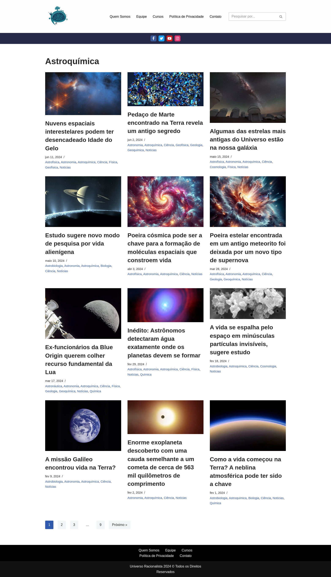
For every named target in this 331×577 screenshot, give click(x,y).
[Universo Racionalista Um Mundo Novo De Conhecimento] (58, 16)
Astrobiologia (54, 265)
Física (113, 162)
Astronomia (68, 162)
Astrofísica (52, 162)
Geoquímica (136, 150)
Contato (215, 16)
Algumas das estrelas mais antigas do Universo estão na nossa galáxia (248, 139)
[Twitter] (161, 38)
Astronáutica (53, 386)
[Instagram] (177, 38)
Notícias (65, 167)
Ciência (102, 162)
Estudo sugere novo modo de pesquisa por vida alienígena (82, 243)
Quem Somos (120, 16)
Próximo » (119, 525)
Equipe (141, 16)
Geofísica (51, 167)
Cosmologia (218, 167)
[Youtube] (169, 38)
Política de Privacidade (186, 16)
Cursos (158, 16)
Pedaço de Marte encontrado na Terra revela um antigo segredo (165, 122)
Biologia (105, 265)
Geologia (196, 145)
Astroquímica (86, 162)
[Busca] (252, 16)
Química (95, 391)
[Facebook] (153, 38)
